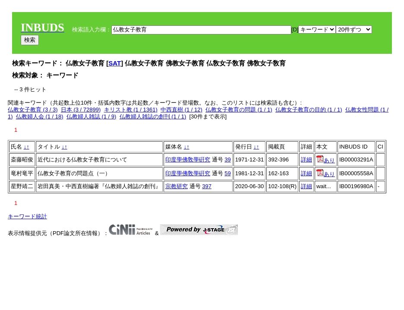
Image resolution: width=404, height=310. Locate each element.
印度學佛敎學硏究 (187, 159)
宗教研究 (176, 186)
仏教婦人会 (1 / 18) (39, 116)
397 (206, 186)
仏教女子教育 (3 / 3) (33, 109)
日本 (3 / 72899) (81, 109)
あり (325, 160)
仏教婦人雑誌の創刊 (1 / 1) (153, 116)
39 (227, 159)
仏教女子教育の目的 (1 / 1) (308, 109)
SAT (114, 63)
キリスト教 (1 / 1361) (131, 109)
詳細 (306, 159)
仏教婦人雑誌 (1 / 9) (91, 116)
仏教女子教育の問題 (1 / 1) (238, 109)
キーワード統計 (27, 216)
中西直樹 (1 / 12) (181, 109)
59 (227, 173)
